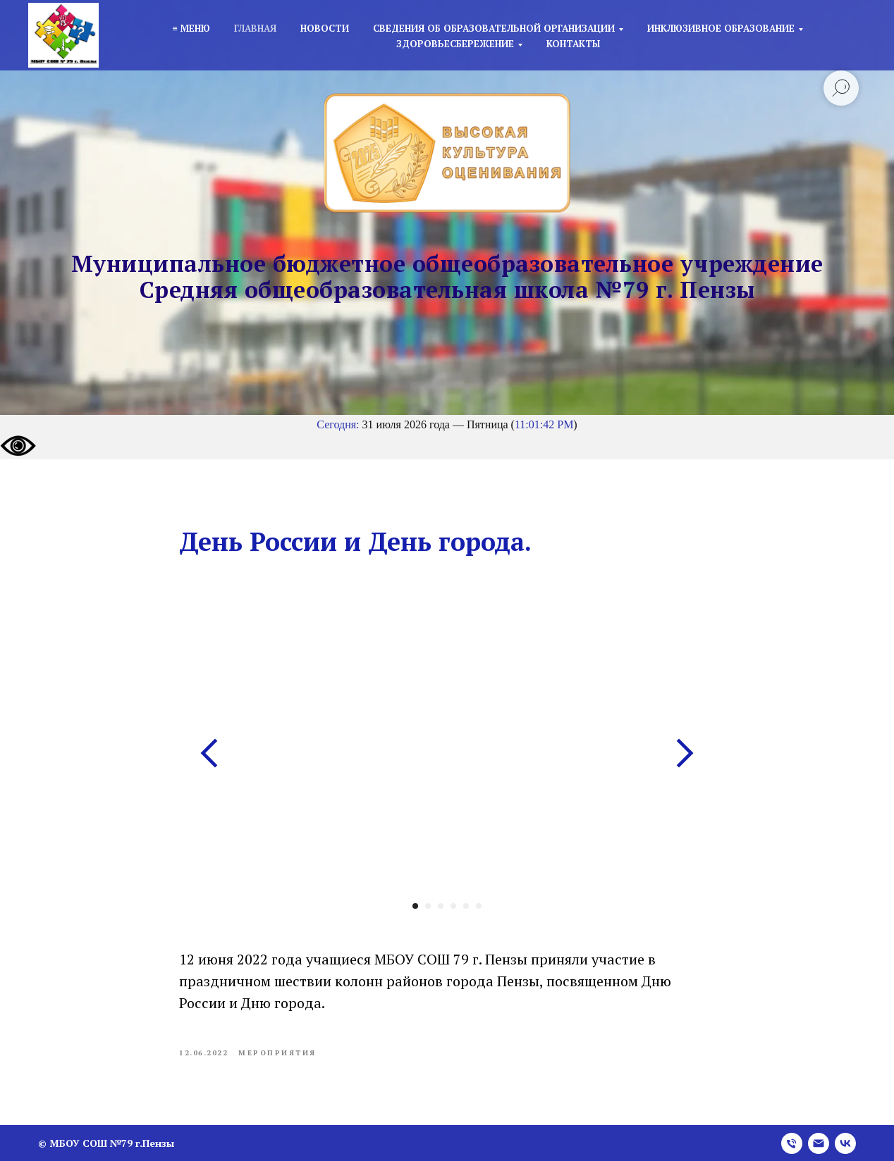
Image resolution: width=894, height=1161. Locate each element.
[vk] (845, 1143)
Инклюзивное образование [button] (721, 28)
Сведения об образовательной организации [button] (494, 28)
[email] (818, 1143)
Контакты (573, 43)
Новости (324, 28)
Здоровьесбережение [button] (455, 43)
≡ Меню (190, 28)
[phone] (791, 1143)
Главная (255, 28)
